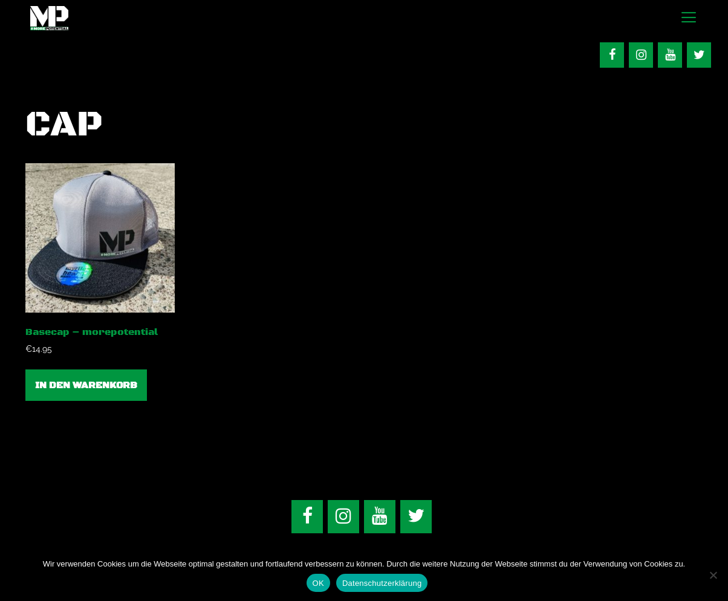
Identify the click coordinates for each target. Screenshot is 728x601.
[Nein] (713, 575)
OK (318, 583)
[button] (688, 18)
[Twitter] (699, 55)
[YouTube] (670, 55)
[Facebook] (612, 55)
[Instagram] (641, 55)
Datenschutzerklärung (381, 583)
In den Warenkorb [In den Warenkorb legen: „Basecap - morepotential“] (86, 385)
